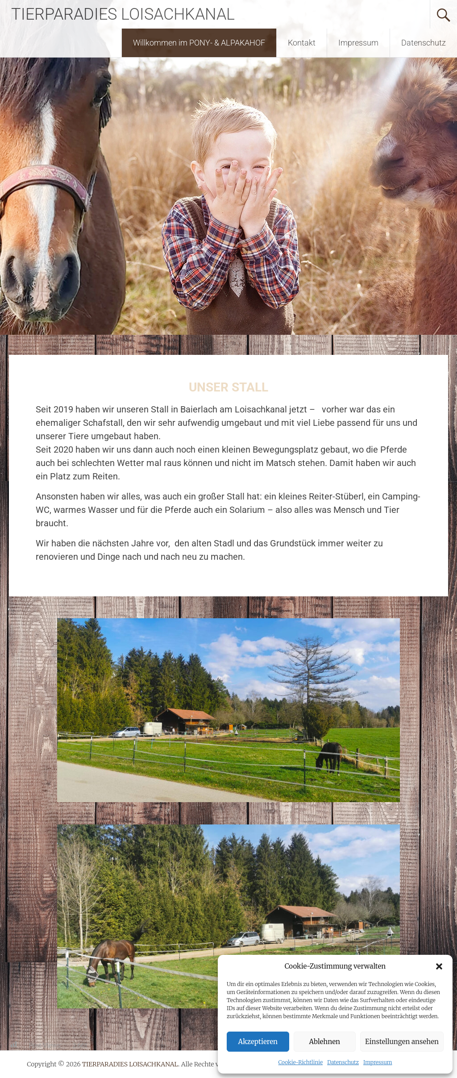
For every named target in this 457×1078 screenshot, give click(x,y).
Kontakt (302, 42)
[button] (439, 966)
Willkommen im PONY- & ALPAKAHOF (199, 42)
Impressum (377, 1062)
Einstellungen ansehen (402, 1041)
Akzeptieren (258, 1041)
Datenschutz (343, 1062)
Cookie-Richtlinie (300, 1062)
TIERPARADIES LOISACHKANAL (123, 14)
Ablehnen (324, 1041)
